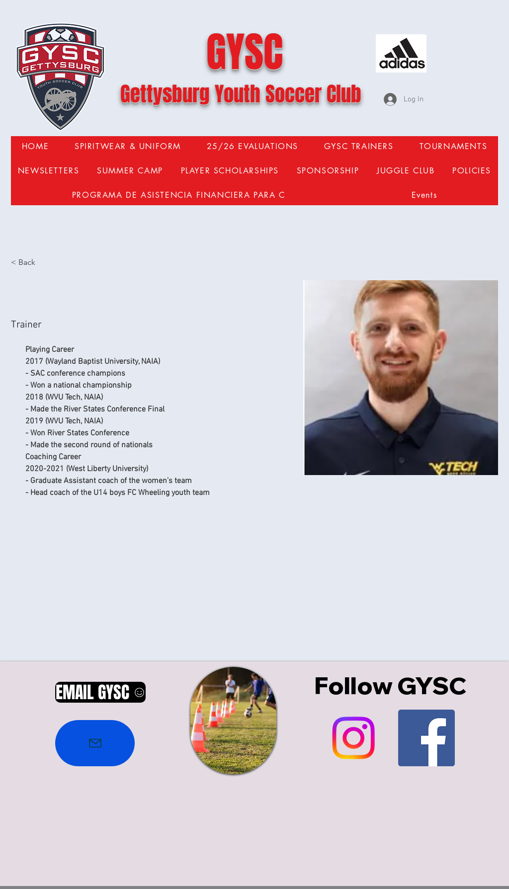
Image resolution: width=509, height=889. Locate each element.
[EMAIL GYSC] (100, 692)
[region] (233, 720)
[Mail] (95, 743)
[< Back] (30, 262)
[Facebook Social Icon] (426, 738)
